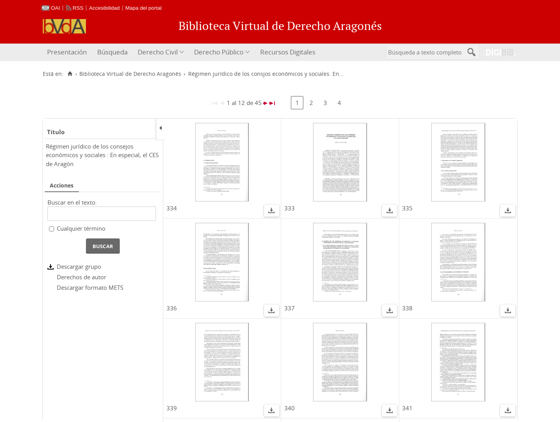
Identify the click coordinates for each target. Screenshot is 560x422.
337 (289, 308)
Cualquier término (81, 228)
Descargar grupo (79, 266)
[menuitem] (68, 52)
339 (171, 408)
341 (407, 408)
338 (407, 308)
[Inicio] (69, 74)
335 (407, 208)
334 (171, 208)
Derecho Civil (158, 51)
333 (289, 208)
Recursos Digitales (287, 51)
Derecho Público (218, 51)
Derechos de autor (81, 277)
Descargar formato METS (90, 287)
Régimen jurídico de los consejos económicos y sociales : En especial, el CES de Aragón (102, 155)
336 (171, 308)
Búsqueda (112, 51)
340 (289, 408)
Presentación (67, 51)
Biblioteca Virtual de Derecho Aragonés (130, 73)
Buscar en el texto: (72, 202)
